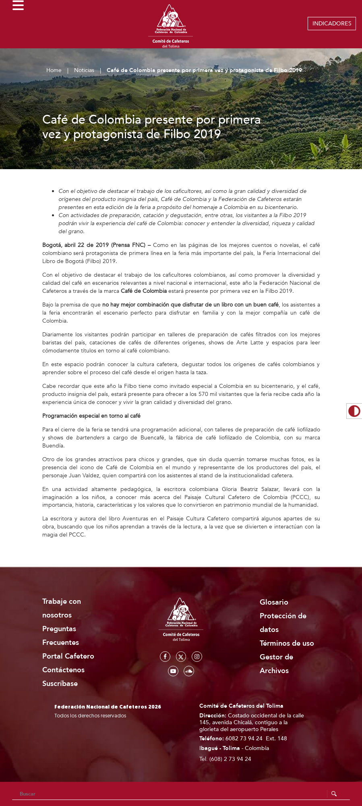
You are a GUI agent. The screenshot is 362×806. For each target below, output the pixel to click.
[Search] (181, 794)
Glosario (274, 602)
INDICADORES (332, 23)
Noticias (84, 70)
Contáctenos (63, 670)
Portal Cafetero (68, 656)
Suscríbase (60, 684)
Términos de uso (287, 643)
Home (54, 70)
